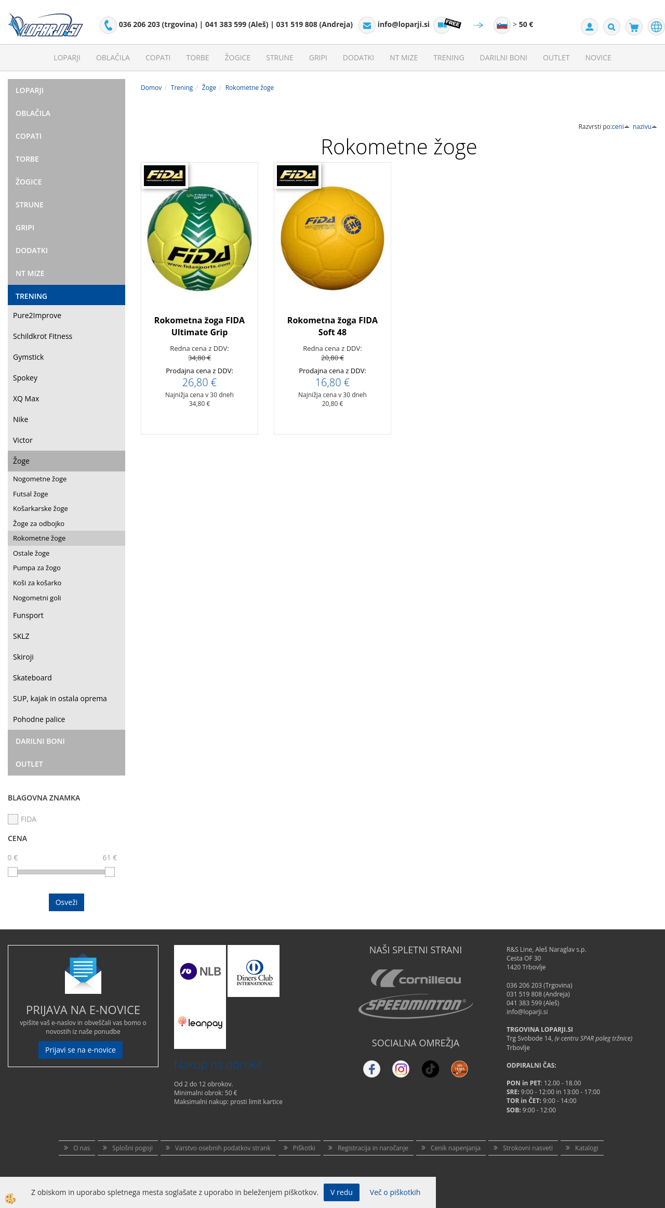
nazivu (645, 126)
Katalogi (586, 1148)
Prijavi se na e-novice (80, 1050)
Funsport (28, 615)
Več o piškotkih (395, 1192)
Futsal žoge (30, 493)
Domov (151, 87)
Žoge (21, 461)
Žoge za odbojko (38, 523)
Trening (448, 57)
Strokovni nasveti (528, 1148)
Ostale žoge (31, 553)
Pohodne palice (39, 719)
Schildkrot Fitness (42, 336)
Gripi (318, 57)
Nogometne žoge (39, 478)
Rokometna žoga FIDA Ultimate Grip (199, 326)
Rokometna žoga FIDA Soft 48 (332, 326)
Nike (20, 419)
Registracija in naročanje (373, 1148)
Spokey (25, 378)
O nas (81, 1148)
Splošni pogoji (132, 1148)
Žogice (238, 57)
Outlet (556, 57)
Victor (23, 440)
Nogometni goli (37, 597)
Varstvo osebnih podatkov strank (223, 1148)
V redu (341, 1192)
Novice (598, 57)
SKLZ (21, 636)
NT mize (404, 57)
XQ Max (26, 398)
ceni (621, 126)
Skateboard (32, 677)
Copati (158, 57)
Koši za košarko (37, 582)
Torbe (198, 57)
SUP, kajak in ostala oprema (60, 698)
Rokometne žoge (39, 538)
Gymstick (28, 357)
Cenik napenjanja (456, 1148)
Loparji (67, 57)
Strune (280, 57)
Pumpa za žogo (37, 567)
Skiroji (23, 657)
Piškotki (304, 1148)
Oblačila (113, 57)
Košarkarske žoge (40, 508)
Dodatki (358, 57)
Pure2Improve (37, 315)
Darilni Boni (503, 57)
